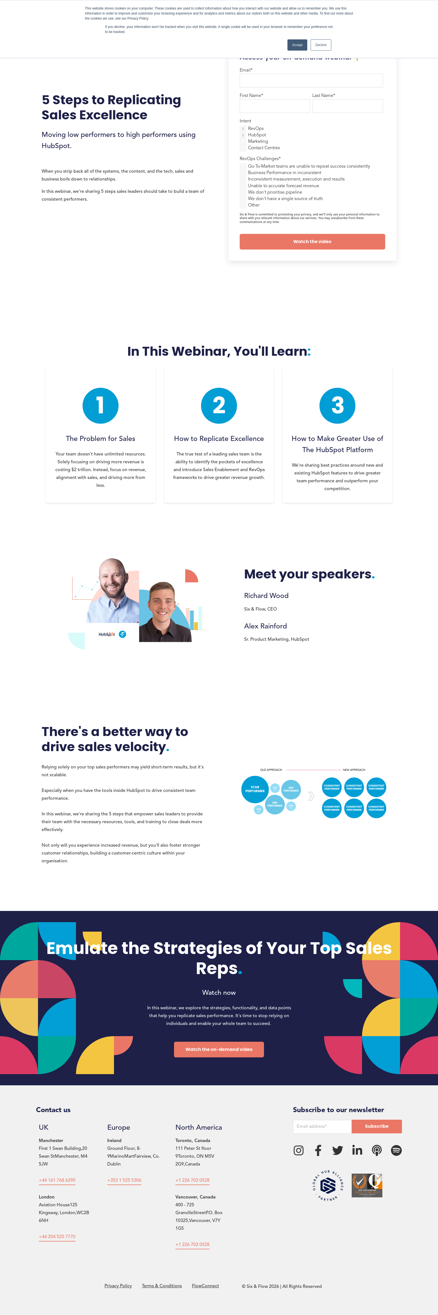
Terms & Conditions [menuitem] (162, 1286)
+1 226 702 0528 (192, 1180)
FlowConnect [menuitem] (205, 1286)
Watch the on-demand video (219, 1049)
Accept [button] (297, 45)
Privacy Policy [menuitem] (118, 1286)
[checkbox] (311, 138)
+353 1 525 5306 (124, 1180)
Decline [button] (321, 45)
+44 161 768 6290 (57, 1180)
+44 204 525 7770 (57, 1237)
